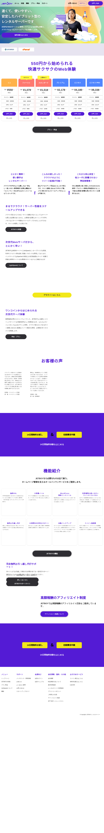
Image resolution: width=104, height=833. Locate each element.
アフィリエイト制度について (54, 729)
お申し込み (9, 113)
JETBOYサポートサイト (22, 687)
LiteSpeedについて (6, 803)
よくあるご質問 (21, 800)
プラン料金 (4, 800)
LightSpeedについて (16, 319)
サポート (45, 3)
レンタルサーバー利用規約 (56, 803)
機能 (27, 3)
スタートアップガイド (22, 806)
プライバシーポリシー (54, 806)
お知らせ (19, 796)
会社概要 (50, 793)
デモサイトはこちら (52, 349)
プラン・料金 (35, 3)
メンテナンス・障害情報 (23, 793)
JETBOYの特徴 (16, 273)
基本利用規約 (52, 800)
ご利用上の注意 (52, 809)
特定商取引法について (54, 796)
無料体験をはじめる (21, 35)
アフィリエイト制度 (54, 813)
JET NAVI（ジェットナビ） (56, 816)
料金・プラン (16, 390)
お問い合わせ (72, 3)
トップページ (5, 793)
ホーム (17, 3)
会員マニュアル (39, 796)
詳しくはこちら (22, 651)
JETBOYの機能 (52, 609)
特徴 (22, 3)
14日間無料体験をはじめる (52, 498)
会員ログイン (39, 793)
